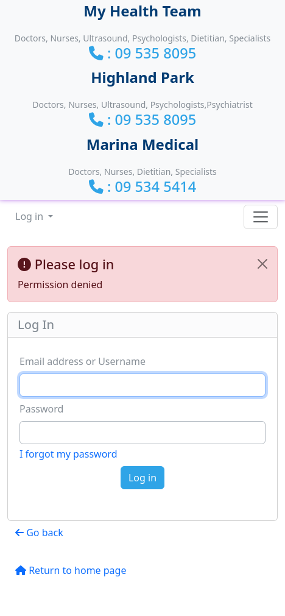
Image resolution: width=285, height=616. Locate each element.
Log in (30, 216)
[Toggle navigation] (261, 217)
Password (41, 409)
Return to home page (70, 570)
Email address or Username (82, 361)
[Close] (262, 264)
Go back (39, 532)
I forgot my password (68, 454)
